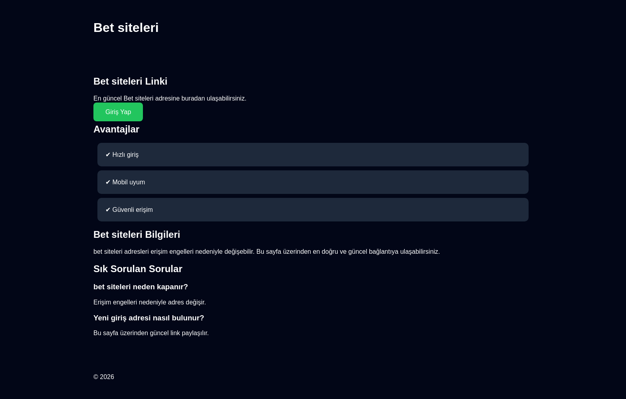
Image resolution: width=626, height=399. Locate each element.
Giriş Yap (118, 112)
